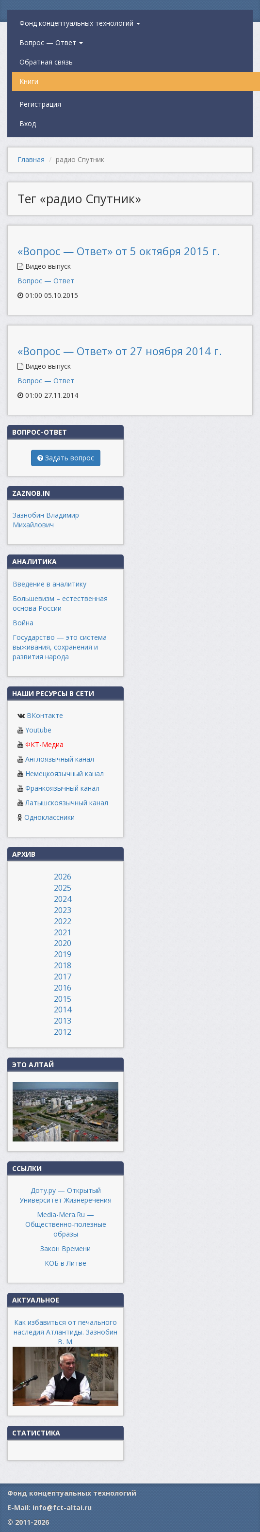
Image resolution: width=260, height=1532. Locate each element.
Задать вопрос (65, 457)
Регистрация (40, 104)
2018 (62, 965)
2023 (62, 910)
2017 (62, 976)
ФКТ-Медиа (44, 744)
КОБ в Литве (65, 1263)
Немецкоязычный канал (64, 773)
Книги (28, 81)
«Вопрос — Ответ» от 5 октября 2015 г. (118, 251)
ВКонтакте (45, 715)
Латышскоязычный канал (66, 802)
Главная (31, 159)
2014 (62, 1009)
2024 (62, 899)
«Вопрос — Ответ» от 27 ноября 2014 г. (119, 350)
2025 (62, 887)
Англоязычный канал (59, 759)
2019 (62, 954)
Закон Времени (65, 1248)
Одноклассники (49, 817)
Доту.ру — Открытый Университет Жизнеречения (65, 1195)
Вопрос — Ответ (51, 42)
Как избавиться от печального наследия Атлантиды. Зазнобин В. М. (65, 1332)
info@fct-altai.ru (62, 1507)
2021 (62, 932)
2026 (62, 876)
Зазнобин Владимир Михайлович (46, 519)
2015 (62, 999)
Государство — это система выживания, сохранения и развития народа (60, 647)
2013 (62, 1020)
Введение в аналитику (49, 583)
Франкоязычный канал (62, 788)
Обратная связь (46, 61)
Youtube (38, 729)
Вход (27, 123)
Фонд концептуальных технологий (79, 23)
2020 (62, 943)
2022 (62, 921)
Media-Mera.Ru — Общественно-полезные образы (65, 1224)
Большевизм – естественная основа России (60, 603)
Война (23, 622)
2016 (62, 987)
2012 (62, 1032)
